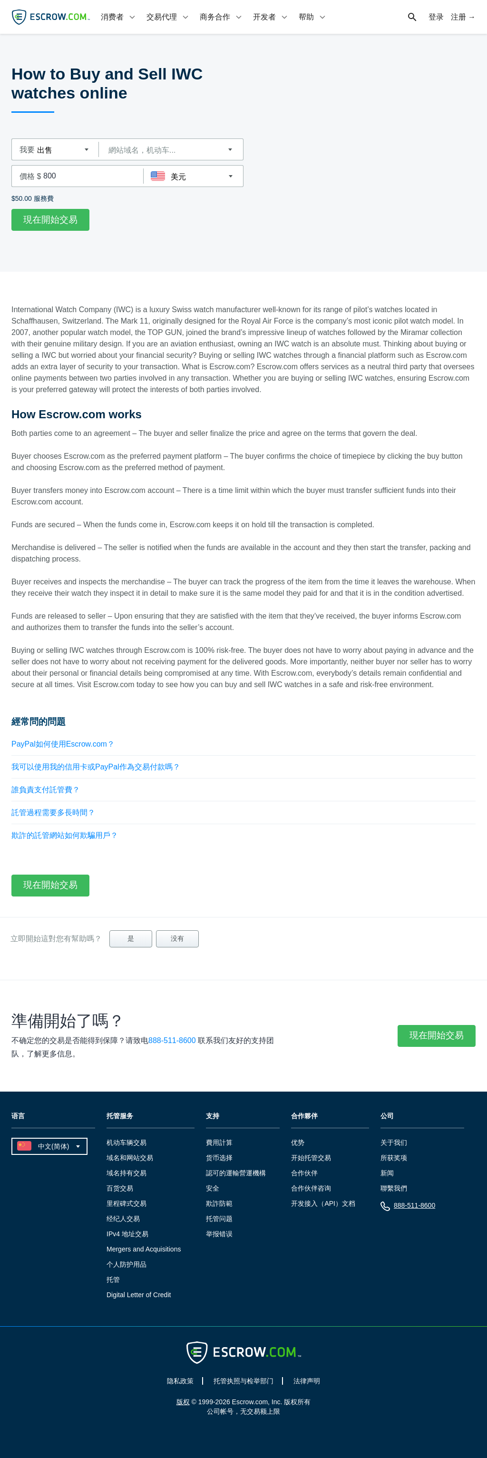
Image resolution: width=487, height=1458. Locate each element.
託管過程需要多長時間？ (53, 812)
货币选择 (219, 1158)
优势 (297, 1142)
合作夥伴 (304, 1116)
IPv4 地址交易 (127, 1234)
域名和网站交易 (130, 1158)
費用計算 (219, 1142)
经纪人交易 (123, 1218)
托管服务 (120, 1116)
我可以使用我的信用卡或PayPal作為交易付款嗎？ (95, 767)
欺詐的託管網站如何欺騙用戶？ (64, 835)
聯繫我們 (393, 1188)
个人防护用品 (126, 1264)
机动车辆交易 (126, 1142)
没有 (177, 938)
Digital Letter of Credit (139, 1295)
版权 (183, 1402)
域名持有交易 (126, 1173)
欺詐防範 (219, 1203)
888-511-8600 (172, 1040)
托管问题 (219, 1218)
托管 (113, 1279)
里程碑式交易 (126, 1203)
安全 (212, 1188)
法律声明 (306, 1381)
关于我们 (393, 1142)
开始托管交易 (311, 1158)
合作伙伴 (304, 1173)
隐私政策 (180, 1381)
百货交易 (120, 1188)
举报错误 (219, 1234)
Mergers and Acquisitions (144, 1249)
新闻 (387, 1173)
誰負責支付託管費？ (45, 790)
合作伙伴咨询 (311, 1188)
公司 (387, 1116)
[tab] (119, 17)
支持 (212, 1116)
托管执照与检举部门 (243, 1381)
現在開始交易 (50, 220)
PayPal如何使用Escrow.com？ (63, 744)
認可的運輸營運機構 (236, 1173)
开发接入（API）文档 (323, 1203)
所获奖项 (393, 1158)
